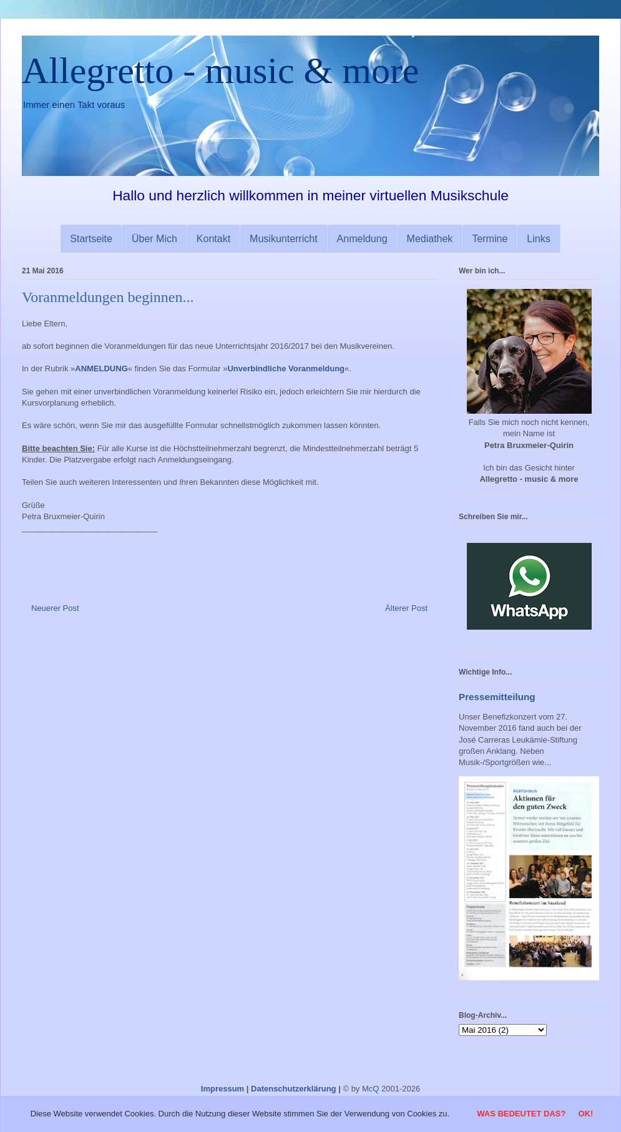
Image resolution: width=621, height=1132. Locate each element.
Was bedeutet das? (521, 1113)
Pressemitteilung (497, 696)
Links (538, 238)
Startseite (91, 238)
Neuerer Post (55, 608)
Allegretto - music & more (220, 70)
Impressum (222, 1088)
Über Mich (154, 238)
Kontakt (213, 238)
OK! (585, 1113)
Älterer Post (406, 608)
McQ (370, 1088)
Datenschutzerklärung (293, 1088)
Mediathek (430, 238)
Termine (489, 238)
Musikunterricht (283, 238)
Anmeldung (362, 238)
